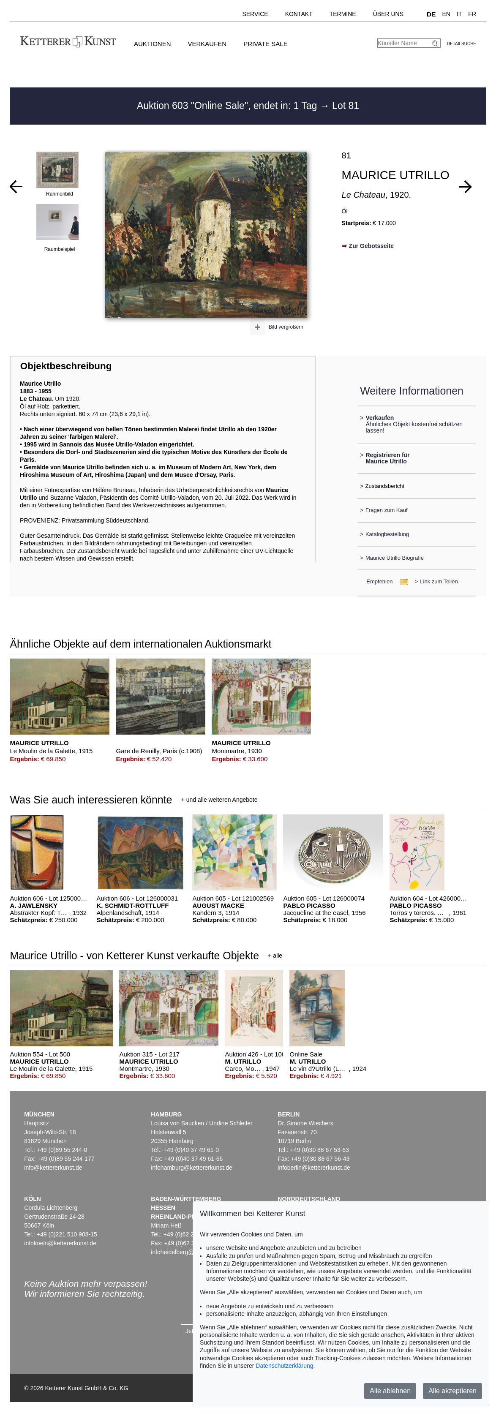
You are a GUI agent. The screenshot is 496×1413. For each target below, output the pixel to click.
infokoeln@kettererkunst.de (60, 1243)
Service (255, 14)
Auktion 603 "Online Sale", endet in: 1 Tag (228, 105)
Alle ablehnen (390, 1390)
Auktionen (152, 43)
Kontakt (299, 14)
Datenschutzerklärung (284, 1365)
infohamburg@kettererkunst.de (191, 1167)
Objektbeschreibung (66, 366)
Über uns (388, 14)
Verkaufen (207, 43)
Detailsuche (461, 43)
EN (446, 14)
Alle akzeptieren (452, 1390)
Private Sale (265, 43)
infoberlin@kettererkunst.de (314, 1167)
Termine (343, 14)
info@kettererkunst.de (53, 1167)
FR (472, 14)
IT (459, 14)
